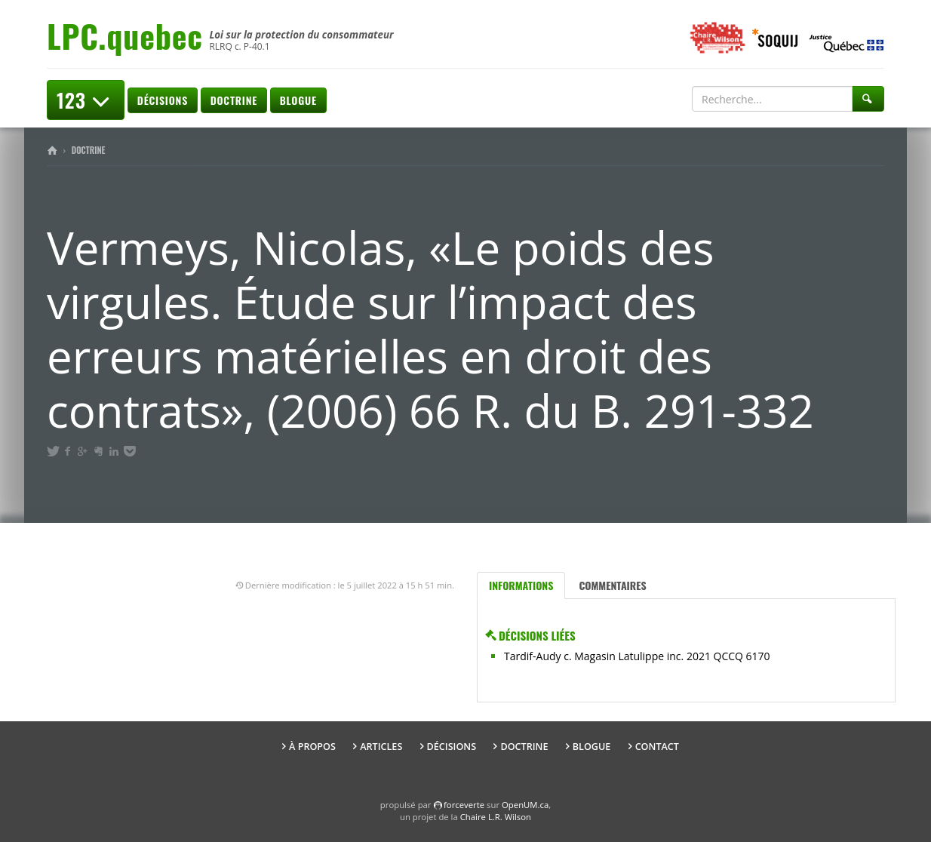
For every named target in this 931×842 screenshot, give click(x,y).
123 (86, 100)
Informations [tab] (521, 585)
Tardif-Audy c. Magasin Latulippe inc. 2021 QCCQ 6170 (637, 656)
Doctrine (233, 100)
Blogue (298, 100)
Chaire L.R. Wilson (495, 816)
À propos (312, 746)
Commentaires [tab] (612, 585)
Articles (381, 746)
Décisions (162, 100)
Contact (657, 746)
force (464, 804)
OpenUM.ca (525, 804)
